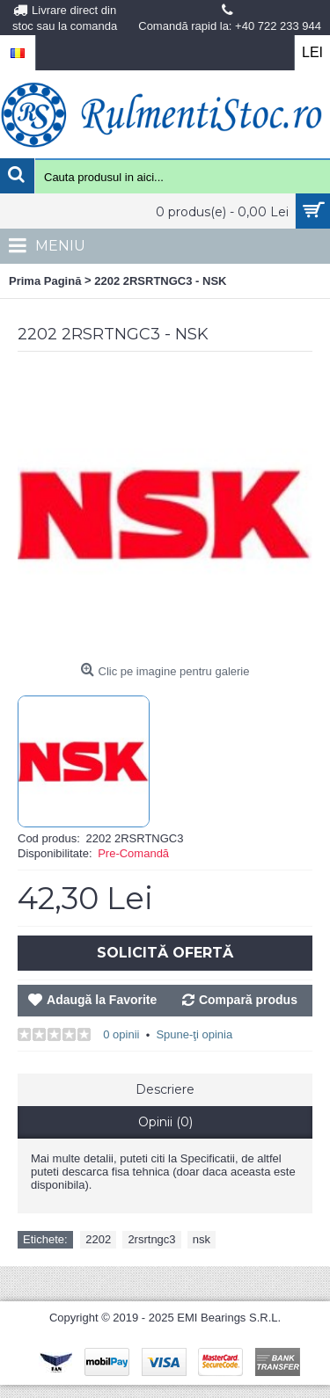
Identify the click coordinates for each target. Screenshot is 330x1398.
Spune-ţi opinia (194, 1034)
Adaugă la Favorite (102, 1000)
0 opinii (121, 1034)
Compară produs (248, 1000)
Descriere (165, 1089)
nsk (201, 1239)
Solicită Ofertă (165, 952)
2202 (98, 1239)
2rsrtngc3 (151, 1239)
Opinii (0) (165, 1122)
